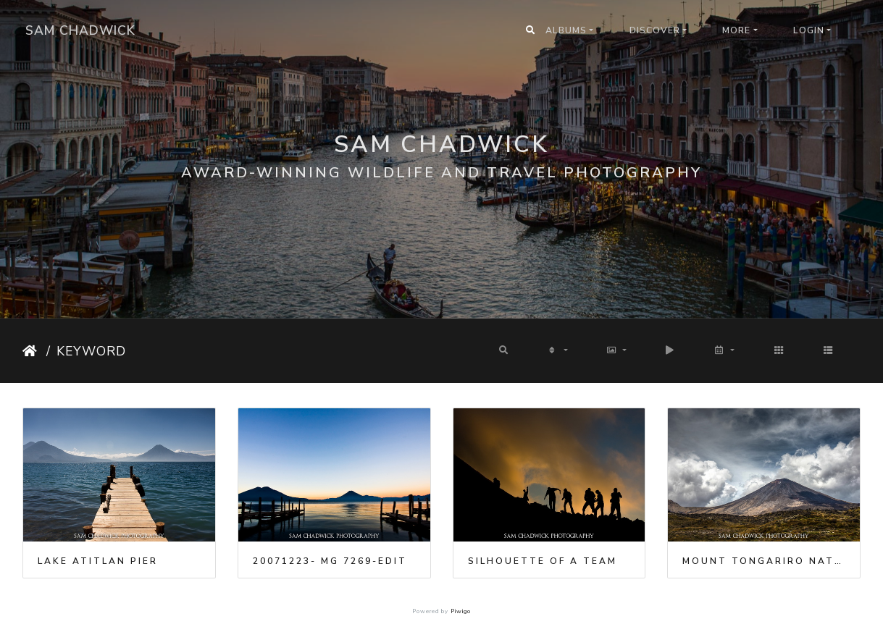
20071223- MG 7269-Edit (330, 561)
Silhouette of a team (542, 561)
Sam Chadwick (80, 30)
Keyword (91, 351)
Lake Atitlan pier (98, 561)
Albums (566, 30)
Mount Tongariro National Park (763, 561)
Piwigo (461, 611)
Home (31, 351)
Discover (654, 30)
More (736, 30)
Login (808, 30)
